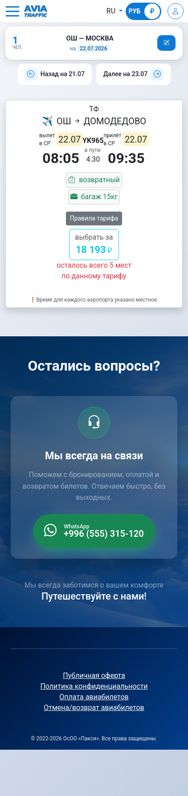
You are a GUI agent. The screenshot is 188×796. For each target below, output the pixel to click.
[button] (12, 11)
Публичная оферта (94, 675)
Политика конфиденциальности (93, 686)
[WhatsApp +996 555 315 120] (94, 531)
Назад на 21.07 (63, 74)
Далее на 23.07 (125, 74)
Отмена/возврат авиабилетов (94, 707)
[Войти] (176, 11)
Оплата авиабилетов (93, 697)
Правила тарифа (94, 218)
